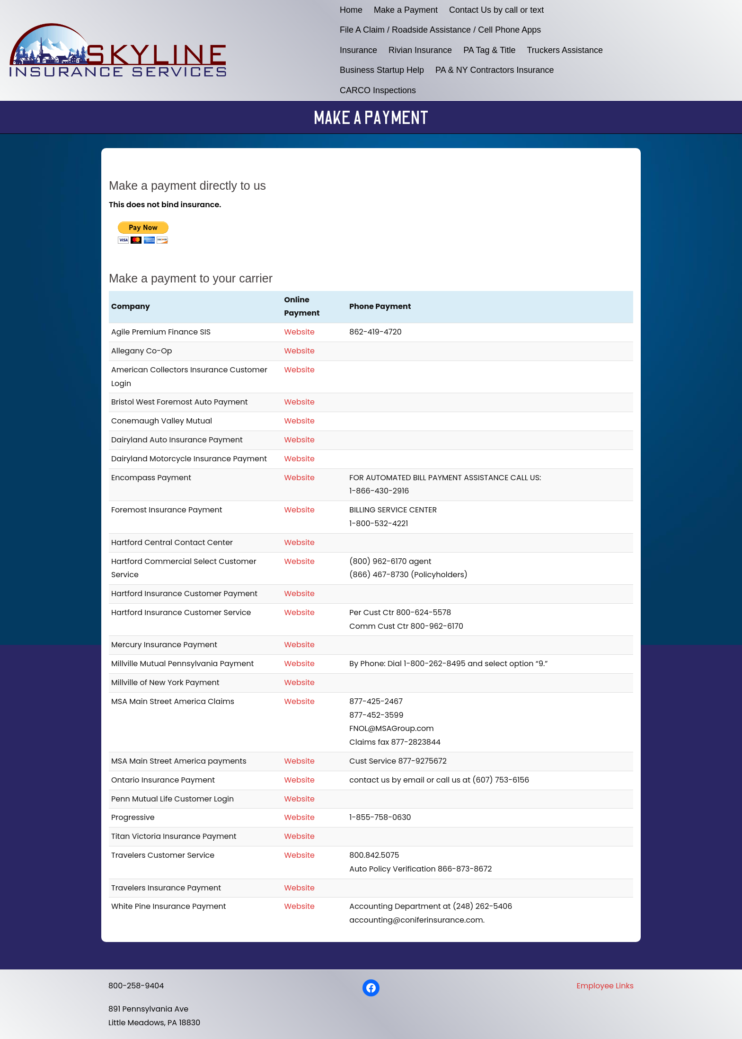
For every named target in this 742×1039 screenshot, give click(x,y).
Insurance (358, 50)
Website (299, 331)
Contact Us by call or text (496, 10)
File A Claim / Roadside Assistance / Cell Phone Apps (440, 30)
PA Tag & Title (489, 50)
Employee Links (605, 985)
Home (351, 10)
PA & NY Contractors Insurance (494, 70)
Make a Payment (406, 10)
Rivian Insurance (420, 50)
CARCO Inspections (378, 90)
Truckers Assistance (565, 50)
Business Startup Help (382, 70)
